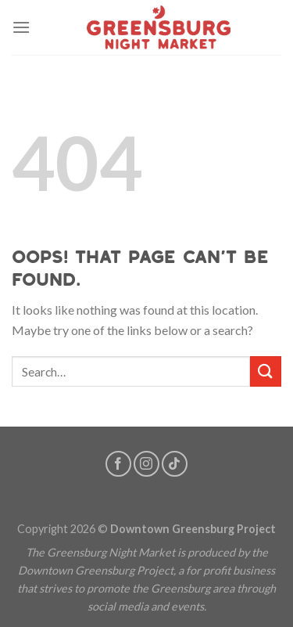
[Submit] (265, 371)
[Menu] (21, 27)
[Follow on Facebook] (118, 464)
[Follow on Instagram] (146, 464)
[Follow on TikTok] (175, 464)
